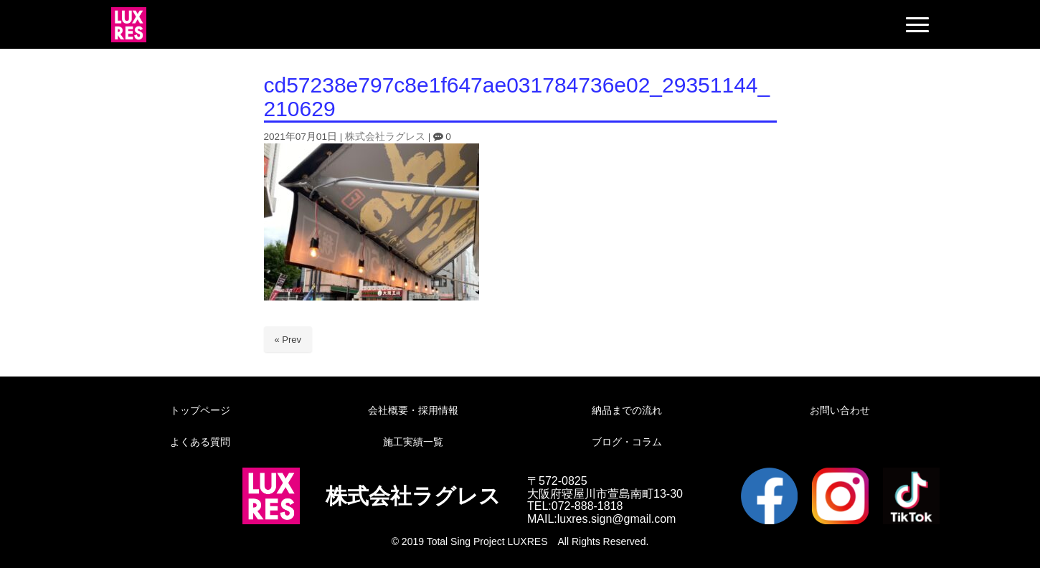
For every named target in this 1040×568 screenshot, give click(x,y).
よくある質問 (200, 442)
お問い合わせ (840, 410)
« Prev (288, 339)
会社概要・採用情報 (413, 410)
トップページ (200, 410)
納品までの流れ (627, 410)
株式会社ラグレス (385, 136)
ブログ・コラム (627, 442)
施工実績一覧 (413, 442)
